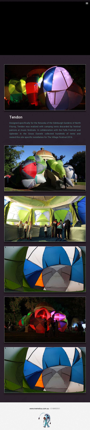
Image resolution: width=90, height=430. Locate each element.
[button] (87, 3)
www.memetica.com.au (39, 408)
